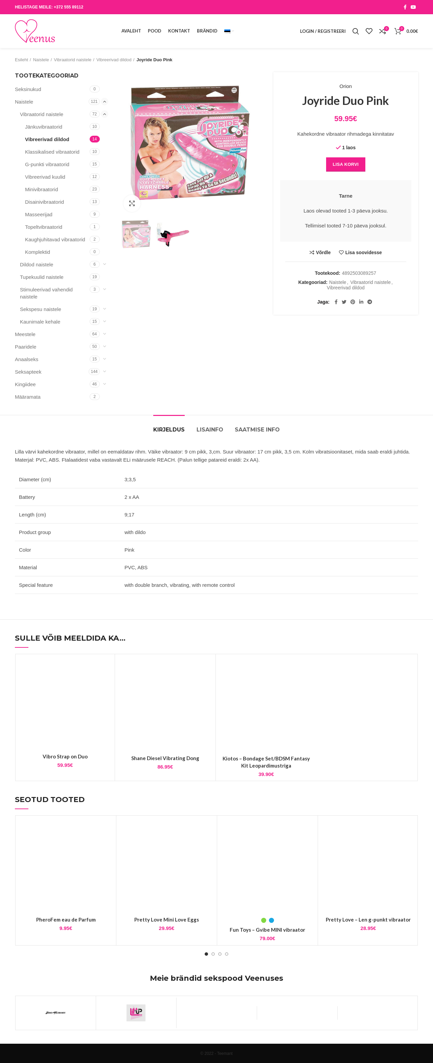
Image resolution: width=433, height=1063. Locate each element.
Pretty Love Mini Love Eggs (166, 919)
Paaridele (25, 347)
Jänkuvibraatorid (43, 127)
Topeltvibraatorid (43, 227)
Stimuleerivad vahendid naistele (46, 293)
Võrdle (323, 252)
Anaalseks (26, 359)
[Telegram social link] (369, 301)
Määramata (28, 397)
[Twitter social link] (344, 301)
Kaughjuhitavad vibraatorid (55, 239)
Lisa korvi (346, 164)
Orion (346, 86)
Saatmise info (257, 429)
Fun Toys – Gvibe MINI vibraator (267, 930)
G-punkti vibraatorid (47, 164)
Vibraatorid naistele (72, 59)
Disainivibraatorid (44, 202)
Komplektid (37, 252)
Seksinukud (28, 89)
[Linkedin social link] (361, 301)
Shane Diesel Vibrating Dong (165, 758)
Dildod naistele (36, 264)
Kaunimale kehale (40, 322)
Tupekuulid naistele (42, 277)
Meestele (25, 334)
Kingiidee (25, 384)
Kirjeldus (169, 429)
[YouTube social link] (413, 7)
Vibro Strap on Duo (65, 756)
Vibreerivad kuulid (45, 177)
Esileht (21, 59)
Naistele (41, 59)
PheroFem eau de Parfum (66, 919)
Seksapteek (28, 372)
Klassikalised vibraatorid (52, 152)
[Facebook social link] (405, 7)
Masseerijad (38, 214)
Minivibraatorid (41, 189)
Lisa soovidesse (363, 252)
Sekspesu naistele (40, 309)
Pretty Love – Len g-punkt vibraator (368, 919)
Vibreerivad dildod (114, 59)
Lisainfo (210, 429)
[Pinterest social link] (352, 301)
